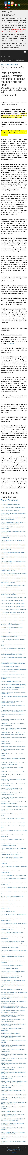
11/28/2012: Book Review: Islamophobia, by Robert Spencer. (14, 806)
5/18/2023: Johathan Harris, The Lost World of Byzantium (13, 545)
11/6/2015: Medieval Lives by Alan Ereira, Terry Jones (12, 674)
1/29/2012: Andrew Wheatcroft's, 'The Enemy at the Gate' (13, 875)
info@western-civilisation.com (14, 1149)
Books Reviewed (9, 500)
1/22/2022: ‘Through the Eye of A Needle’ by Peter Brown (13, 566)
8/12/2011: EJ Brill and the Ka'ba (8, 911)
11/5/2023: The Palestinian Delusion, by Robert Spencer (13, 507)
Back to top (14, 1152)
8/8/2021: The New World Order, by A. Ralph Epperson (12, 590)
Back (2, 65)
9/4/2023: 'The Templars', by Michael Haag (10, 510)
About (8, 56)
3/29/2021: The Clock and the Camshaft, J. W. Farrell (12, 600)
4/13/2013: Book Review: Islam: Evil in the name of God (13, 771)
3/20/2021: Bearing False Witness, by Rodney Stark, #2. (13, 603)
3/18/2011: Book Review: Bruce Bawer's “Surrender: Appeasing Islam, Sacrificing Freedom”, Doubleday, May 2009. (12, 956)
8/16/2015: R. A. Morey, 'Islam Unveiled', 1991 (11, 681)
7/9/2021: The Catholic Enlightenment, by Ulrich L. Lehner (13, 597)
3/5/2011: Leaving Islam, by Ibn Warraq (9, 968)
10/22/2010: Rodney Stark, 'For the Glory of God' (11, 989)
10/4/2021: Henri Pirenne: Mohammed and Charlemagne (13, 578)
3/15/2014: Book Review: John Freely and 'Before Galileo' (13, 746)
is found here (11, 343)
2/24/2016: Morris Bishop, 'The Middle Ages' (10, 666)
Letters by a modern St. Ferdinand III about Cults (12, 60)
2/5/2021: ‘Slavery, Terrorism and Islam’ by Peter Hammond (14, 609)
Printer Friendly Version (11, 65)
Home (3, 56)
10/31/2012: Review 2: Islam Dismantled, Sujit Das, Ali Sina (13, 823)
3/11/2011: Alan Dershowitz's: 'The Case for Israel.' (12, 965)
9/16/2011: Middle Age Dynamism (8, 904)
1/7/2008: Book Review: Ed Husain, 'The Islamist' (11, 1111)
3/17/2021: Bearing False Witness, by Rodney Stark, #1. (13, 606)
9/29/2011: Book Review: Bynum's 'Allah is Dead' (11, 901)
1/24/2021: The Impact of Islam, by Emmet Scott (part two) (13, 617)
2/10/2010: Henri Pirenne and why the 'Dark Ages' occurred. (14, 1094)
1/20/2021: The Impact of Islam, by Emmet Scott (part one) (13, 620)
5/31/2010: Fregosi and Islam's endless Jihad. (10, 1033)
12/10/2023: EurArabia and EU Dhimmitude (10, 504)
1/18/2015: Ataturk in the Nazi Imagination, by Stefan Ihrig (13, 684)
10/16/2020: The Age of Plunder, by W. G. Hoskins (11, 632)
